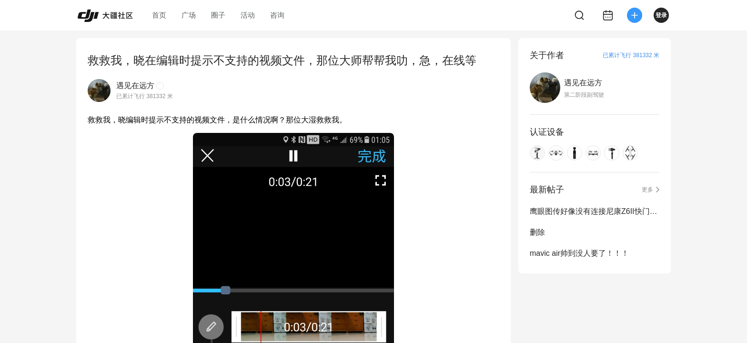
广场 (189, 15)
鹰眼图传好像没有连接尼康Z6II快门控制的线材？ (594, 211)
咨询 (277, 15)
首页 (159, 15)
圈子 (218, 15)
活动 (248, 15)
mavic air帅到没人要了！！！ (579, 253)
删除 (537, 232)
